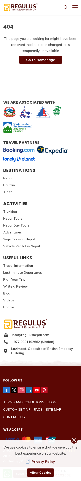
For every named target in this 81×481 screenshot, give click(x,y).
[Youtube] (36, 390)
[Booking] (19, 150)
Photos (8, 307)
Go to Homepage (40, 60)
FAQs (38, 409)
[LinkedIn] (29, 390)
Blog (6, 293)
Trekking (10, 211)
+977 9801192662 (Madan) (28, 342)
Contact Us (14, 417)
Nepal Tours (12, 218)
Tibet (7, 192)
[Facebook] (6, 390)
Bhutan (9, 185)
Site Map (53, 409)
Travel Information (18, 266)
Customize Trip (17, 409)
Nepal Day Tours (16, 225)
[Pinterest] (44, 390)
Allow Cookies (40, 473)
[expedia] (52, 150)
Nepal (8, 178)
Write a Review (15, 286)
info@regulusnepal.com (26, 335)
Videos (8, 300)
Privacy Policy (40, 461)
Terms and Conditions (23, 402)
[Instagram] (21, 390)
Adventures (12, 232)
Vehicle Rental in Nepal (21, 246)
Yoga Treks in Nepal (19, 239)
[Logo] (40, 324)
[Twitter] (14, 390)
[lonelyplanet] (19, 159)
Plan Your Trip (14, 279)
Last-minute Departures (22, 272)
